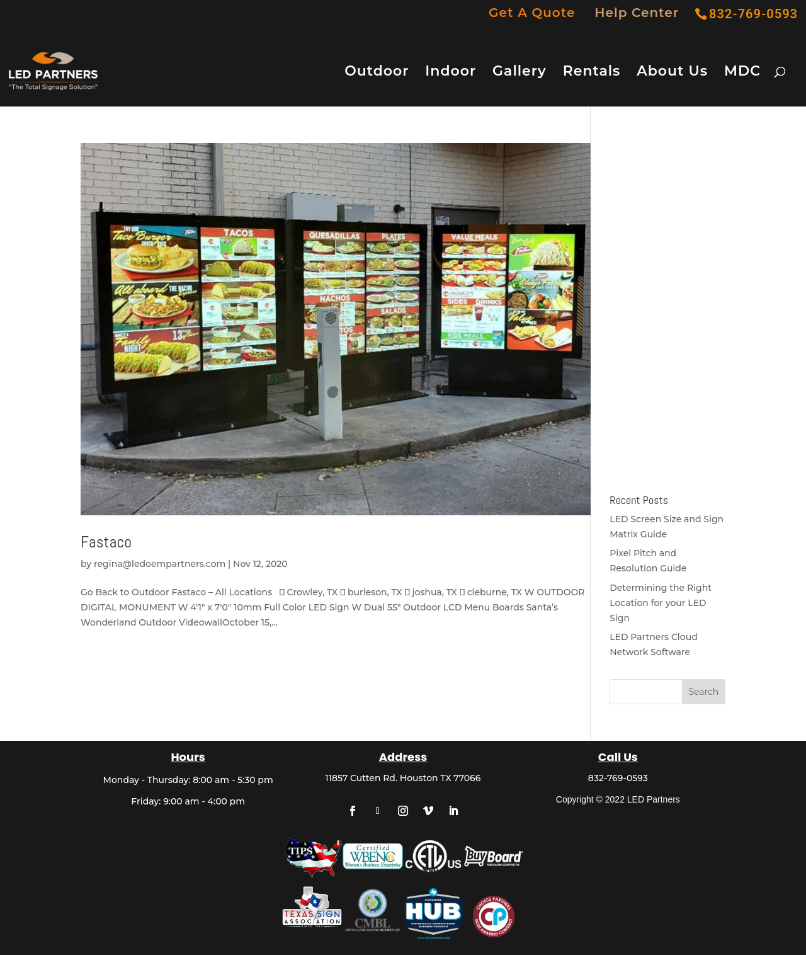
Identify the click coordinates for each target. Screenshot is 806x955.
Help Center (636, 13)
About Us (672, 73)
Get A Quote (532, 13)
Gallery (519, 73)
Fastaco (106, 542)
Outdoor (376, 73)
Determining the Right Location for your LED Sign (661, 603)
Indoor (450, 73)
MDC (742, 73)
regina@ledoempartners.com (159, 563)
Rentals (592, 73)
